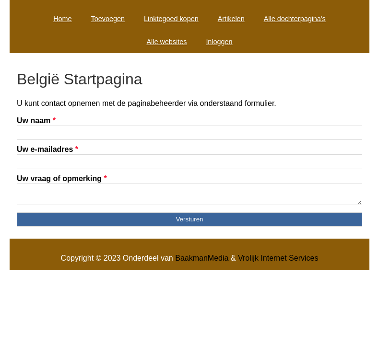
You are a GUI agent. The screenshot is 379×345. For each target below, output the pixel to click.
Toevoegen (108, 19)
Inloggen (219, 42)
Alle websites (166, 42)
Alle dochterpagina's (295, 19)
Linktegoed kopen (171, 19)
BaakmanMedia (201, 261)
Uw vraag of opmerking (62, 178)
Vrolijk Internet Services (278, 261)
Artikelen (231, 19)
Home (62, 19)
